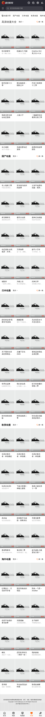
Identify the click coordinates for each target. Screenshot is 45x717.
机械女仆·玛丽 (22, 51)
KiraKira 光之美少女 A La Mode (37, 53)
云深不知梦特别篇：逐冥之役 (37, 188)
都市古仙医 (21, 217)
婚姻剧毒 (20, 320)
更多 (21, 22)
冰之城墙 (5, 147)
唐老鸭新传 (6, 550)
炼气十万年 (36, 249)
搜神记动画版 (37, 217)
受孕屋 (4, 684)
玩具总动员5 (6, 486)
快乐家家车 (6, 51)
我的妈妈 (35, 652)
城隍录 (4, 281)
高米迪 (4, 518)
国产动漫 (16, 16)
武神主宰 (35, 281)
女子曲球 (35, 620)
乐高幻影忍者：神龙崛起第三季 (37, 456)
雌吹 (3, 652)
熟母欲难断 (36, 684)
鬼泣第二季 (21, 550)
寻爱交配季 (36, 518)
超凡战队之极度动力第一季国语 (37, 552)
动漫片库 (6, 16)
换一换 (40, 21)
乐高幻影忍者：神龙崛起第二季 (22, 456)
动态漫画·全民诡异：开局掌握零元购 (7, 252)
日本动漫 (25, 16)
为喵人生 (20, 281)
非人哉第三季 (7, 185)
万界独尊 (20, 249)
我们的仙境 (21, 384)
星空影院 (7, 2)
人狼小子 (20, 115)
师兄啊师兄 (6, 217)
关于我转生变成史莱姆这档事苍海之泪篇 (7, 354)
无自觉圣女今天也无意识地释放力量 (37, 322)
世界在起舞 (6, 384)
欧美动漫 (34, 16)
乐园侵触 (20, 620)
